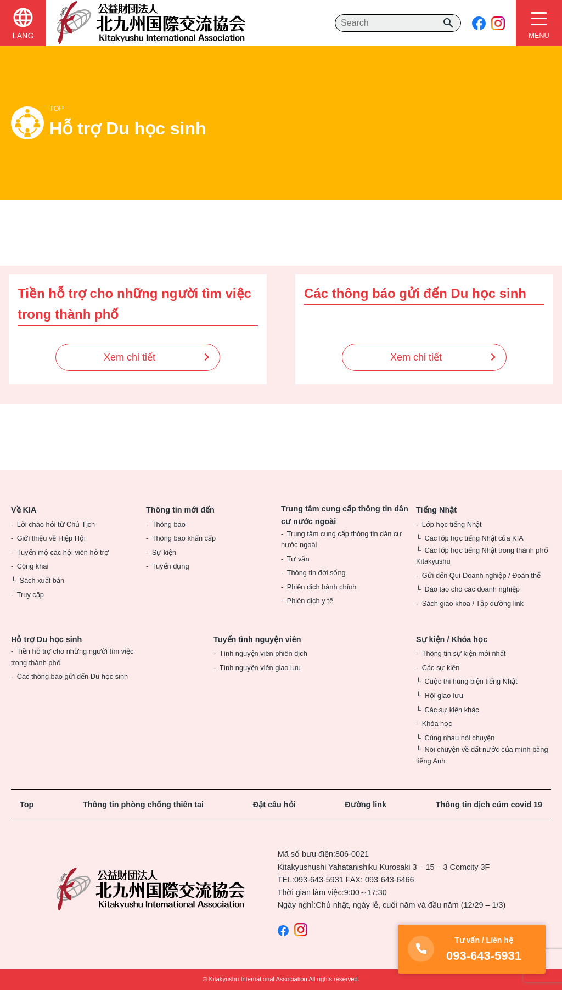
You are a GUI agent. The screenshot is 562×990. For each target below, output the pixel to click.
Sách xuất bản (41, 580)
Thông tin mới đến (180, 509)
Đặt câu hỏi (274, 804)
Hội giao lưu (443, 695)
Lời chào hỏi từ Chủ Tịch (56, 524)
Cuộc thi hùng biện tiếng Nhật (470, 681)
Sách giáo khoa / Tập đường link (473, 603)
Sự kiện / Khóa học (451, 639)
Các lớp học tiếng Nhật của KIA (473, 538)
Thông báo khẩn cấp (184, 538)
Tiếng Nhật (436, 509)
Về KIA (23, 509)
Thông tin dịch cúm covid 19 (489, 804)
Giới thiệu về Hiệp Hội (51, 538)
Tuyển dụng (170, 566)
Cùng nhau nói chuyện (459, 738)
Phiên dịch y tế (310, 601)
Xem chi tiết (129, 357)
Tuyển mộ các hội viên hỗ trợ (63, 552)
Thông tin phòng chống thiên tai (143, 804)
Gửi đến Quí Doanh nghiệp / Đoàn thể (481, 575)
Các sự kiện (441, 667)
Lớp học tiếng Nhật (452, 524)
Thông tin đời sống (316, 573)
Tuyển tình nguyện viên (257, 639)
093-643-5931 (319, 879)
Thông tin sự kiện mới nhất (464, 653)
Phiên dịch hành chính (322, 587)
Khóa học (437, 723)
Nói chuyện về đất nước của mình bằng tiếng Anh (482, 754)
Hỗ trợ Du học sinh (46, 639)
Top (26, 804)
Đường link (365, 804)
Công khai (33, 566)
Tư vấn (298, 559)
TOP (56, 108)
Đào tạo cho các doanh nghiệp (471, 589)
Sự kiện (164, 552)
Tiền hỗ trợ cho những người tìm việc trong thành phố (72, 656)
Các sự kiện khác (451, 710)
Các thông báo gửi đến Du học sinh (72, 676)
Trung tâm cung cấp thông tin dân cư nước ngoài (344, 515)
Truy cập (30, 594)
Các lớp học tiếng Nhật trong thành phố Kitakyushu (482, 555)
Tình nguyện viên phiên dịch (263, 653)
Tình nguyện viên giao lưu (260, 667)
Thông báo (169, 524)
